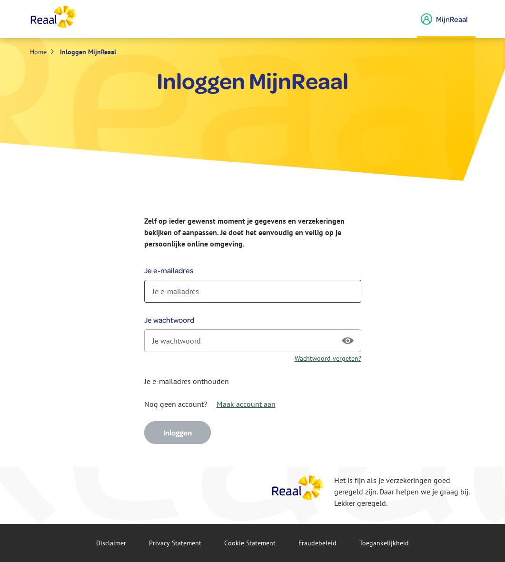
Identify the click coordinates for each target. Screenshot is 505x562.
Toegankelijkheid (384, 543)
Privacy (175, 543)
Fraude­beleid (317, 543)
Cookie (250, 543)
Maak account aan (246, 404)
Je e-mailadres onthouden (186, 381)
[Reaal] (298, 487)
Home (38, 52)
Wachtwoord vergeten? (328, 358)
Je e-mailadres (168, 270)
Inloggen (177, 432)
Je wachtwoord (169, 320)
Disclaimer (111, 543)
